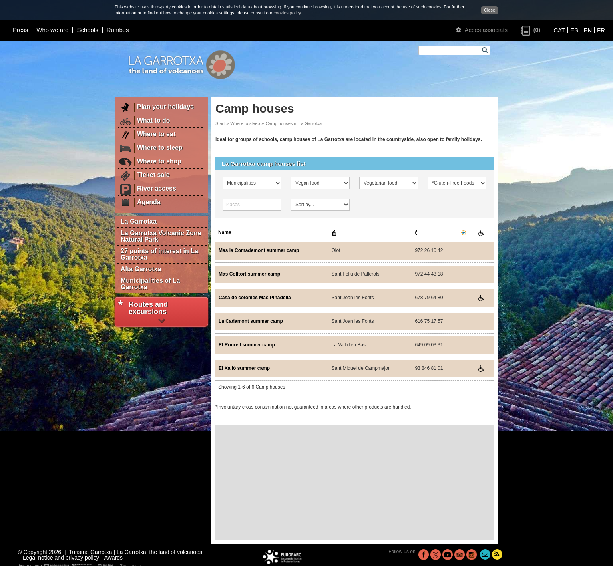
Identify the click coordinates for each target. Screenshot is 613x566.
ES (574, 30)
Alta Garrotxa (141, 269)
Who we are (52, 29)
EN (587, 30)
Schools (87, 29)
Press (20, 29)
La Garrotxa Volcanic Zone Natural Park (161, 236)
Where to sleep (245, 123)
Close (489, 10)
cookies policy (287, 12)
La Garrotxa (139, 221)
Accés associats (482, 29)
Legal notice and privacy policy (61, 557)
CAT (559, 30)
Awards (113, 557)
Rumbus (118, 29)
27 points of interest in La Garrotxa (159, 254)
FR (601, 30)
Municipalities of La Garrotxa (150, 283)
